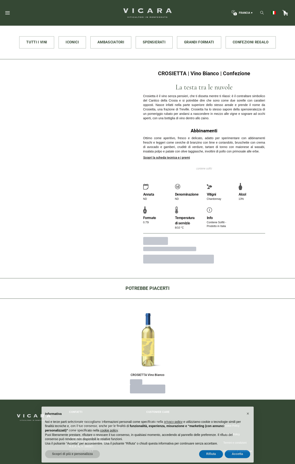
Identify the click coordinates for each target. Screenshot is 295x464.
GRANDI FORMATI (199, 42)
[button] (247, 421)
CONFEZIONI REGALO (251, 42)
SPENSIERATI (154, 42)
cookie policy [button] (109, 439)
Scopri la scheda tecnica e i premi (166, 157)
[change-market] (241, 13)
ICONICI (72, 42)
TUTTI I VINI (36, 42)
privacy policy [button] (173, 430)
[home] (147, 13)
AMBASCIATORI (110, 42)
